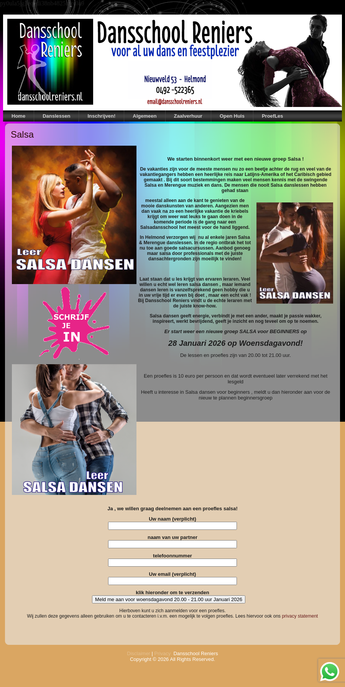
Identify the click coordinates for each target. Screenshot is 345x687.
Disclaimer (138, 653)
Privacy (162, 653)
